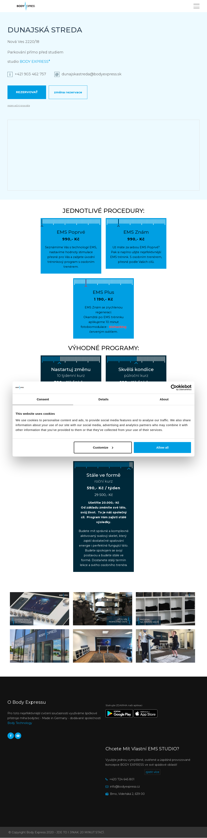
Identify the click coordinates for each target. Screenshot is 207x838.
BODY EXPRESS (35, 61)
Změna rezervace (68, 92)
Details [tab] (103, 399)
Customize (103, 447)
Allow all (162, 447)
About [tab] (164, 399)
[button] (39, 609)
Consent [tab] (43, 399)
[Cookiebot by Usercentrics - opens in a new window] (173, 388)
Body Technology (19, 723)
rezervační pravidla (18, 105)
